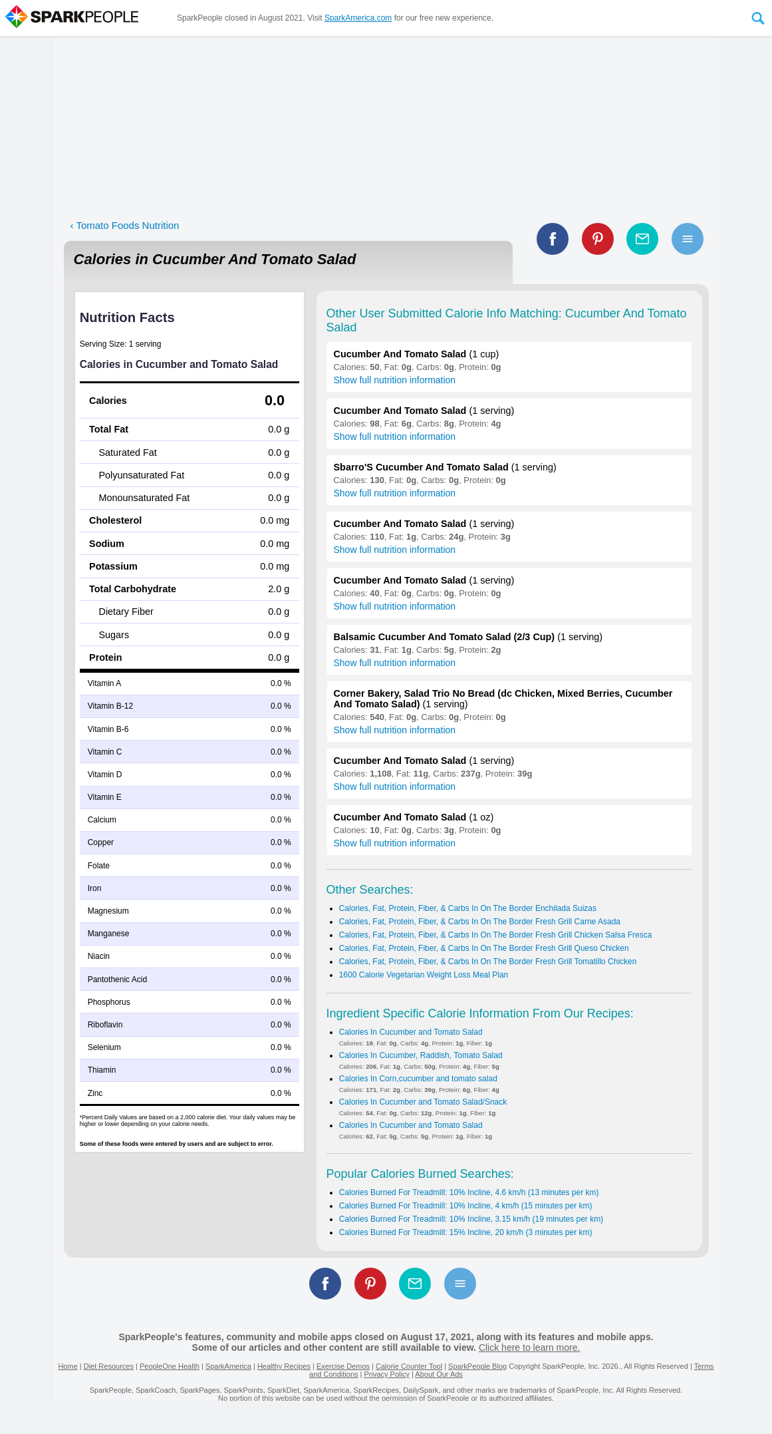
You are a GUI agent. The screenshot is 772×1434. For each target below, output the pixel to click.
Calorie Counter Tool (409, 1366)
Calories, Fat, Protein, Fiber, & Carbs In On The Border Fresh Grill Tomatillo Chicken (488, 961)
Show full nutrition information (395, 380)
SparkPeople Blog (477, 1366)
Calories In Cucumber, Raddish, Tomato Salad (421, 1055)
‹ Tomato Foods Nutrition (125, 225)
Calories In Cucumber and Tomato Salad (411, 1032)
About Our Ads (439, 1374)
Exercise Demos (343, 1366)
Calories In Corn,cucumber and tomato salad (418, 1078)
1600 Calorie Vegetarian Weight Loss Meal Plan (424, 975)
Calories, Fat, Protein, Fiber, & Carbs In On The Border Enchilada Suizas (467, 908)
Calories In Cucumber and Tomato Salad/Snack (423, 1102)
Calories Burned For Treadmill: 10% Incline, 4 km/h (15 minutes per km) (465, 1205)
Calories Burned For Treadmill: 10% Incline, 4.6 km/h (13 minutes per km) (469, 1192)
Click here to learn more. (529, 1347)
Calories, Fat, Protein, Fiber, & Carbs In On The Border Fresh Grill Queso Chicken (484, 948)
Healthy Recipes (284, 1366)
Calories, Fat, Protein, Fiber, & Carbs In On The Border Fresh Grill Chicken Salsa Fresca (495, 935)
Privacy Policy (386, 1374)
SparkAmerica (228, 1366)
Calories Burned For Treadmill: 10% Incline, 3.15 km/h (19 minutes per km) (471, 1219)
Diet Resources (109, 1366)
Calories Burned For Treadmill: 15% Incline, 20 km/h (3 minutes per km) (465, 1232)
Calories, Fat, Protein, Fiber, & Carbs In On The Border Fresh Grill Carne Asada (479, 921)
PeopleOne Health (169, 1366)
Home (67, 1366)
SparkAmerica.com (358, 18)
